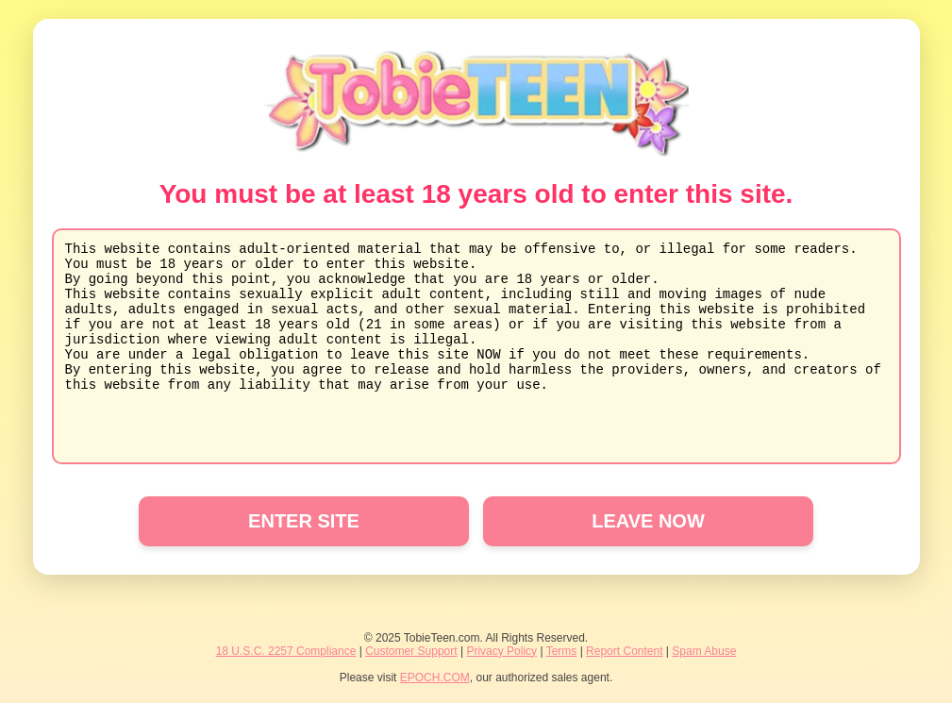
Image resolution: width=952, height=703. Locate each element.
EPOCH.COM (435, 677)
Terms (561, 651)
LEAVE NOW (648, 521)
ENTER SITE (303, 521)
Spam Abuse (704, 651)
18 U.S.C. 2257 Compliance (286, 651)
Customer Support (411, 651)
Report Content (624, 651)
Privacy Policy (501, 651)
